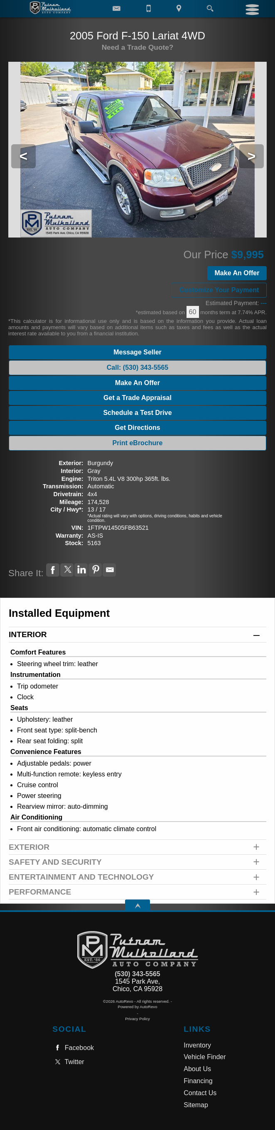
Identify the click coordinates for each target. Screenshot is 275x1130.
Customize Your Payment (219, 289)
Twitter (68, 1062)
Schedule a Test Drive (137, 412)
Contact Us (200, 1092)
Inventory (197, 1045)
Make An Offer (237, 272)
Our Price (206, 254)
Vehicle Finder (205, 1056)
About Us (197, 1068)
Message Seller (137, 352)
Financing (198, 1080)
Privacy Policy (137, 1018)
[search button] (210, 6)
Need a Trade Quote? (138, 47)
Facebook (73, 1048)
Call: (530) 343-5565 (138, 367)
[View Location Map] (179, 8)
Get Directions (137, 427)
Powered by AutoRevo (137, 1006)
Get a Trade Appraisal (137, 397)
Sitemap (196, 1104)
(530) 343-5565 (137, 973)
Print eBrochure (138, 442)
